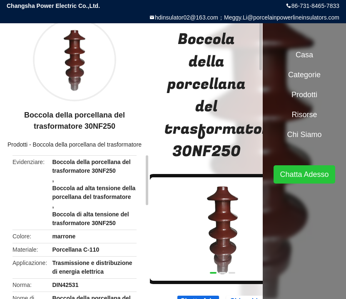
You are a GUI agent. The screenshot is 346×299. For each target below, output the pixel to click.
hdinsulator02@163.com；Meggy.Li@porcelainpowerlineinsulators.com (247, 17)
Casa (304, 55)
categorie (304, 75)
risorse (304, 114)
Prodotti (17, 144)
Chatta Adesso (304, 174)
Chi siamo (304, 134)
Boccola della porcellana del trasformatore (87, 144)
